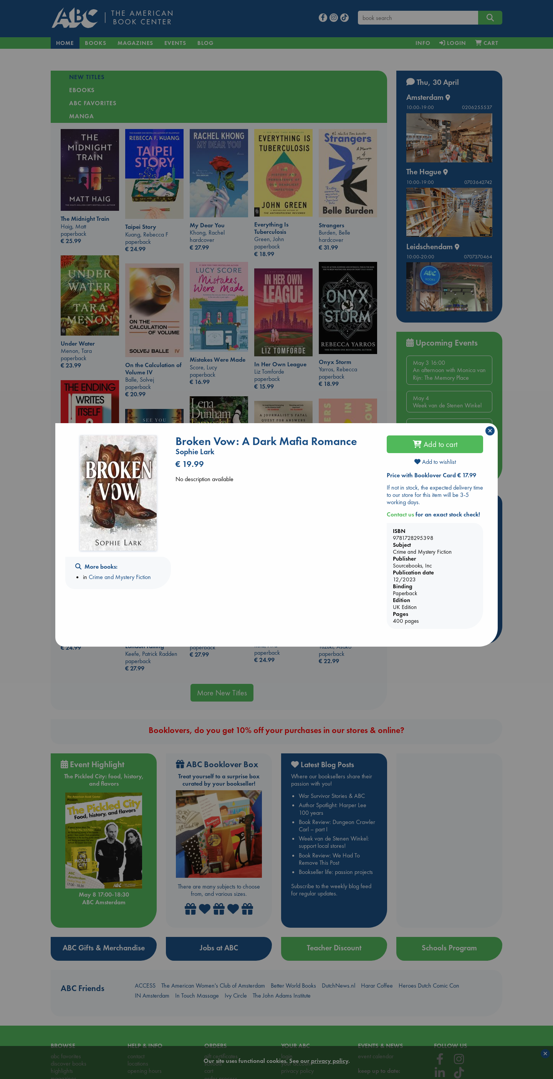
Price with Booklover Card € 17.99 (431, 475)
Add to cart (435, 444)
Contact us (400, 514)
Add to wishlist (435, 461)
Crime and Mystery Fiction (120, 577)
